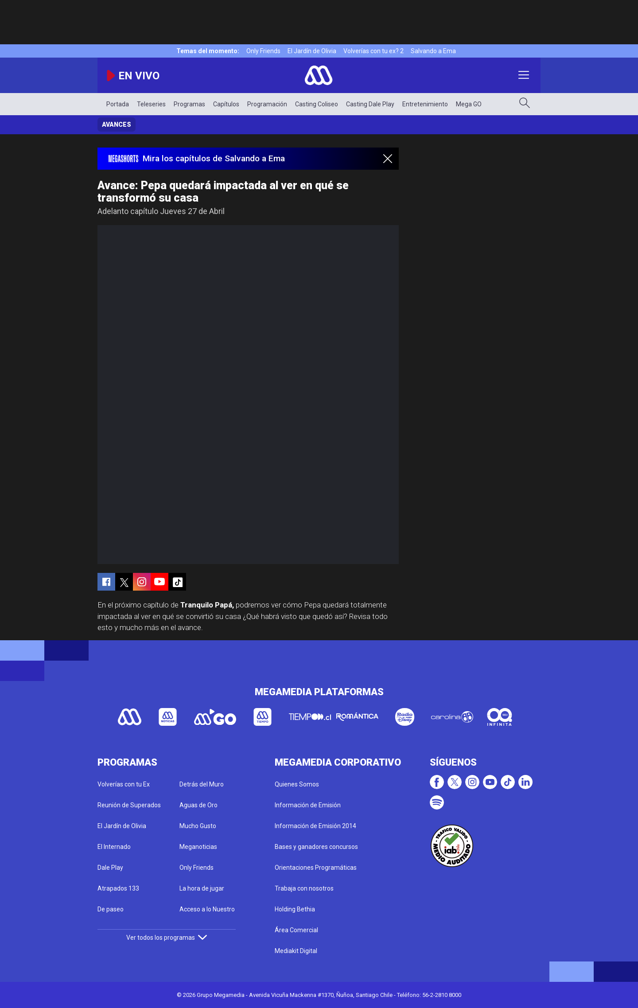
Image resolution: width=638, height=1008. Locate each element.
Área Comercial (296, 930)
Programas (189, 104)
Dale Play (110, 867)
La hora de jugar (201, 888)
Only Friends (263, 50)
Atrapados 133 (118, 888)
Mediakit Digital (296, 950)
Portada (117, 104)
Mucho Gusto (197, 825)
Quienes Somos (297, 784)
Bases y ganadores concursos (316, 846)
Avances (116, 124)
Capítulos (226, 104)
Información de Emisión (308, 805)
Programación (267, 104)
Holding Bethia (295, 909)
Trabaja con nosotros (304, 888)
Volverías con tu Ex (123, 784)
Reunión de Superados (129, 805)
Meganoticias (198, 846)
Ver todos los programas (166, 937)
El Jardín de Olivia (312, 50)
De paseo (110, 909)
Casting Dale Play (370, 104)
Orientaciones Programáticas (316, 867)
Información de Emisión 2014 (315, 825)
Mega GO (469, 104)
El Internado (114, 846)
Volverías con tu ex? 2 (373, 50)
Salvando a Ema (433, 50)
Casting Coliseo (316, 104)
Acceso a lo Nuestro (207, 909)
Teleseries (151, 104)
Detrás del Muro (201, 784)
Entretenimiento (425, 104)
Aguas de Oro (198, 805)
